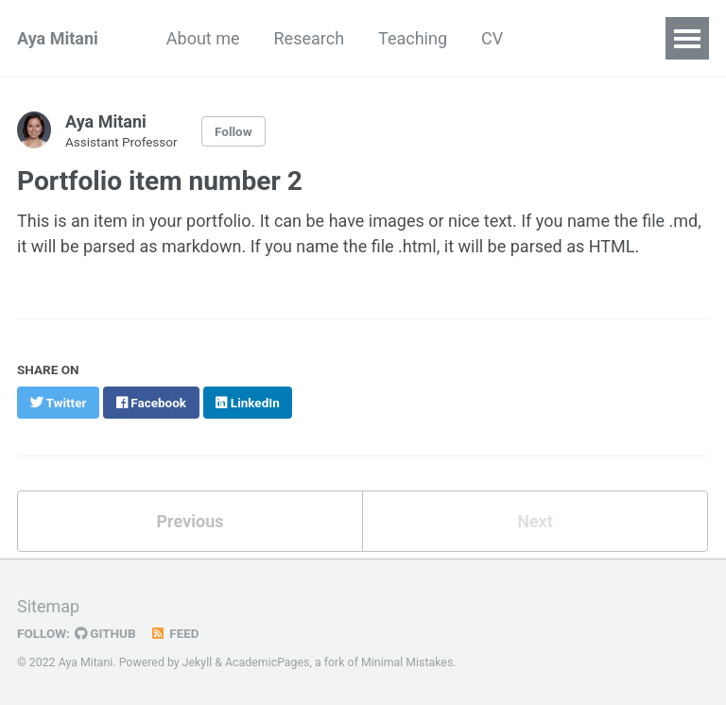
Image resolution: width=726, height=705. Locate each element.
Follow (233, 131)
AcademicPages (267, 662)
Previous (190, 521)
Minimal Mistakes (407, 662)
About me (203, 38)
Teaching (412, 38)
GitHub (105, 633)
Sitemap (48, 606)
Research (309, 38)
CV (492, 38)
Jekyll (197, 662)
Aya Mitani (57, 38)
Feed (174, 633)
